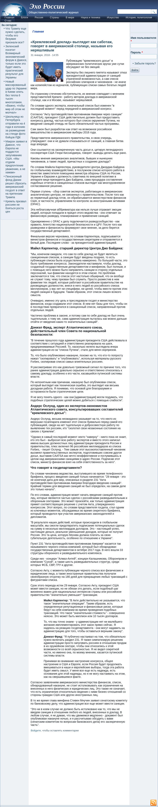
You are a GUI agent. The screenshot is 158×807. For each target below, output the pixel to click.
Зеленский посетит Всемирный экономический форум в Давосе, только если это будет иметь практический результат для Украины (16, 62)
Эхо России (47, 6)
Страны (54, 17)
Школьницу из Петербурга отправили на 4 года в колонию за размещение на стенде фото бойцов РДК (15, 127)
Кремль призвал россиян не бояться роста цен (16, 206)
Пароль (137, 52)
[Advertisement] (79, 769)
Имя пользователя (143, 39)
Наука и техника (90, 17)
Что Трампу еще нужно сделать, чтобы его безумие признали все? (16, 35)
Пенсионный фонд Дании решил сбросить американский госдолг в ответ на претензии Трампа (16, 187)
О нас (8, 20)
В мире (70, 17)
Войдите (36, 730)
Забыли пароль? (145, 63)
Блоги (24, 17)
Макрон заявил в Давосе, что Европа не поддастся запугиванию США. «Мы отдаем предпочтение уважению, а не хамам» (16, 157)
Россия (39, 17)
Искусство (113, 17)
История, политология (139, 17)
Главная (9, 17)
